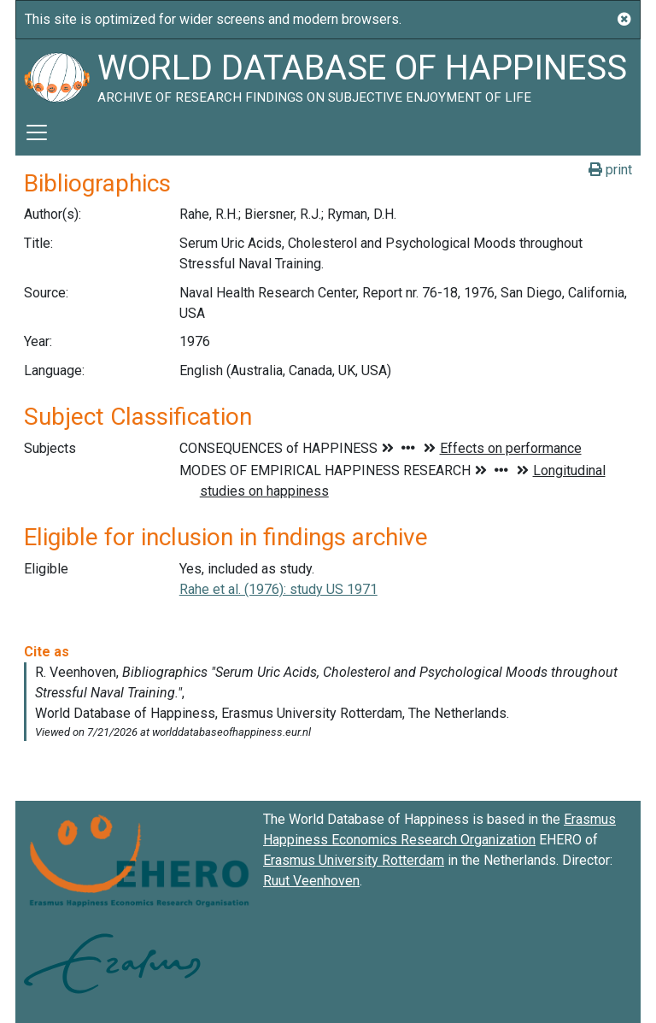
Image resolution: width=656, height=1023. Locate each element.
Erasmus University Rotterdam (353, 860)
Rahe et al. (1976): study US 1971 (278, 589)
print (610, 170)
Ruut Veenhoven (311, 881)
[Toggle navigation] (37, 132)
